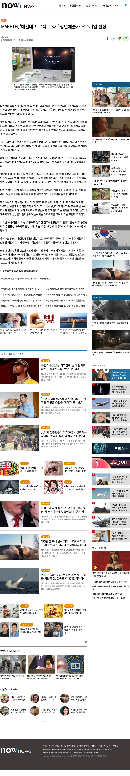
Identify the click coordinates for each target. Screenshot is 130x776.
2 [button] (43, 721)
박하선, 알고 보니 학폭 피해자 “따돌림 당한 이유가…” (79, 712)
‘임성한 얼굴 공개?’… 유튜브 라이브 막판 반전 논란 (19, 699)
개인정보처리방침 (69, 746)
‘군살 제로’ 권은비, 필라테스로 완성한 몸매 (79, 698)
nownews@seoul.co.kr (24, 270)
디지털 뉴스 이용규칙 (104, 746)
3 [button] (45, 721)
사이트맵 (115, 746)
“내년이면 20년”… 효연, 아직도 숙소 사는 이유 (48, 699)
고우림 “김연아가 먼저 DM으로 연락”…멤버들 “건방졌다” (49, 712)
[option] (41, 668)
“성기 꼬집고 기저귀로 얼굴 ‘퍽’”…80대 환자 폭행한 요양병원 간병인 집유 (71, 677)
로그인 (44, 746)
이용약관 (59, 746)
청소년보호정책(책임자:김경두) (86, 746)
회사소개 (51, 746)
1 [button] (41, 721)
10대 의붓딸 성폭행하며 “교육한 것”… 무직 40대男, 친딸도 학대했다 (41, 677)
